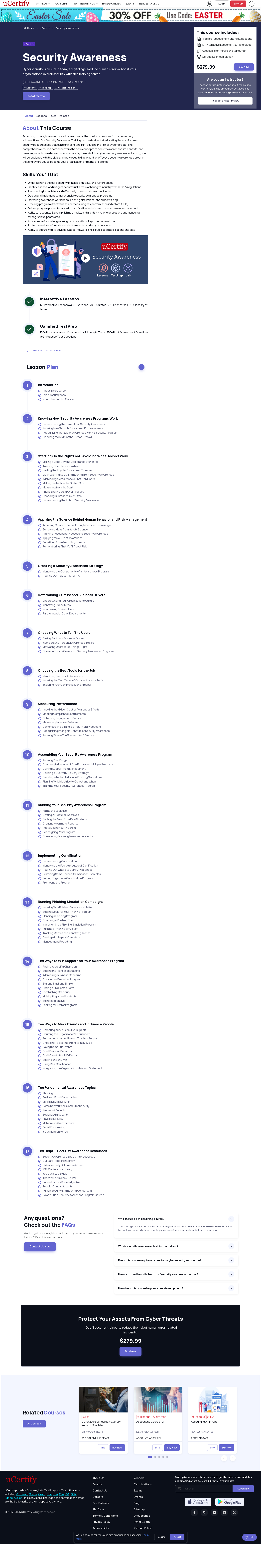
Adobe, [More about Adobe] (9, 1498)
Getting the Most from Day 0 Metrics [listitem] (62, 819)
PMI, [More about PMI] (67, 1494)
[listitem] (64, 28)
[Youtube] (214, 1512)
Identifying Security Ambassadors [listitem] (61, 676)
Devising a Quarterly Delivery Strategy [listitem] (63, 773)
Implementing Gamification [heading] (60, 855)
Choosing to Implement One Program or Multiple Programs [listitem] (76, 764)
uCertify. (27, 1512)
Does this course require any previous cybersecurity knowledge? (159, 1260)
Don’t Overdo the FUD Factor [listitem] (57, 1055)
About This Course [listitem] (52, 391)
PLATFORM (60, 3)
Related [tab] (64, 116)
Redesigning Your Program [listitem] (56, 832)
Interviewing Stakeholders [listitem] (56, 609)
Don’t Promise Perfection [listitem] (55, 1051)
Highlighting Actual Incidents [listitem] (57, 996)
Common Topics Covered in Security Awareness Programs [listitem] (76, 651)
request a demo (149, 3)
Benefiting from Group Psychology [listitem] (61, 542)
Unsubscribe (142, 1515)
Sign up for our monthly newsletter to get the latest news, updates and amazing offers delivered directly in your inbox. (213, 1478)
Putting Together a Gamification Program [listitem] (65, 878)
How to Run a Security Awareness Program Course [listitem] (71, 1195)
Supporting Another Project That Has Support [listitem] (68, 1038)
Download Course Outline (44, 350)
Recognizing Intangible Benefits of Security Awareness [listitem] (74, 731)
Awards (97, 1484)
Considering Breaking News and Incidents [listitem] (65, 836)
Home (28, 28)
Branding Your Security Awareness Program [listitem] (67, 786)
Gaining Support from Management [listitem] (62, 769)
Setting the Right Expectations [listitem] (59, 971)
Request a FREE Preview (225, 100)
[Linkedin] (224, 1512)
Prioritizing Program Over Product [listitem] (61, 492)
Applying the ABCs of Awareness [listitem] (60, 538)
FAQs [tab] (52, 116)
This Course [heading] (47, 128)
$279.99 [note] (130, 1340)
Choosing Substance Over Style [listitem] (60, 496)
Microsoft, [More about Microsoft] (22, 1494)
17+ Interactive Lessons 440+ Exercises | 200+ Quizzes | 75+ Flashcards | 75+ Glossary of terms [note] (93, 307)
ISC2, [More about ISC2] (74, 1494)
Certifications (143, 1484)
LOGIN (222, 3)
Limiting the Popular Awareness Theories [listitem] (65, 470)
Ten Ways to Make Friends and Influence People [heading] (76, 1024)
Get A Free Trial (36, 96)
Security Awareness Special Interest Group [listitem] (66, 1157)
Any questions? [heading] (66, 1221)
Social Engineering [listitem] (51, 1127)
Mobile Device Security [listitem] (54, 1102)
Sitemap (139, 1509)
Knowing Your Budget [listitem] (53, 760)
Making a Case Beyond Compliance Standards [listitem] (68, 462)
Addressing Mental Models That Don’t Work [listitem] (66, 479)
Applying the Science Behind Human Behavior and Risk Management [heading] (92, 519)
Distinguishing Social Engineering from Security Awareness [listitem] (76, 475)
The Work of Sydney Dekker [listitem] (57, 1178)
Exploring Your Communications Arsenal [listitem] (64, 685)
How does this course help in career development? (150, 1288)
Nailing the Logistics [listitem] (52, 811)
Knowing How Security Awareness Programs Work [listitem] (70, 428)
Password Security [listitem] (52, 1110)
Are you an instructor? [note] (225, 79)
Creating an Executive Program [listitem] (59, 979)
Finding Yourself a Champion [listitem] (57, 967)
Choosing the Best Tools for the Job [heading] (66, 670)
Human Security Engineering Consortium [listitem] (65, 1191)
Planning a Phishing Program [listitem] (57, 916)
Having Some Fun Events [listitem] (55, 1047)
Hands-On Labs (111, 3)
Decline (161, 1536)
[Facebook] (194, 1512)
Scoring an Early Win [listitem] (52, 1060)
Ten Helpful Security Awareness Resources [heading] (72, 1151)
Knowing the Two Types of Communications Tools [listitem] (71, 680)
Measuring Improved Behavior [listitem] (58, 722)
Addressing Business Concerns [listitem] (59, 975)
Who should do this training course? (141, 1219)
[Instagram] (204, 1512)
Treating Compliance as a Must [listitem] (59, 466)
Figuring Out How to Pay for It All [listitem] (59, 576)
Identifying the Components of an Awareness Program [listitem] (73, 571)
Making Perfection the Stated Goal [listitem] (61, 483)
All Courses (34, 1423)
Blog (136, 1503)
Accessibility (101, 1528)
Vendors (139, 1478)
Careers (98, 1497)
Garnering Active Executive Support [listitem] (62, 1030)
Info (103, 1447)
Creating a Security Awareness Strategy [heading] (70, 565)
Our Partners (101, 1503)
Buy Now (130, 1351)
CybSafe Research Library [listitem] (56, 1161)
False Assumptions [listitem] (52, 395)
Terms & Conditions (105, 1515)
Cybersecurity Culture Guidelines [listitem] (60, 1165)
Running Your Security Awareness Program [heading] (72, 805)
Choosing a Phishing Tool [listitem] (55, 920)
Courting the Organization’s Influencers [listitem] (64, 1034)
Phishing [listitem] (45, 1093)
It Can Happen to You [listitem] (53, 1132)
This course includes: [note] (218, 32)
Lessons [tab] (41, 116)
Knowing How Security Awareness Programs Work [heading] (78, 418)
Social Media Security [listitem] (53, 1115)
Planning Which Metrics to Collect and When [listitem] (67, 782)
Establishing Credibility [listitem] (54, 992)
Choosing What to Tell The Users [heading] (64, 632)
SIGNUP (238, 3)
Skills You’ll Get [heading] (40, 174)
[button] (150, 1457)
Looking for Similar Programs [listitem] (57, 1005)
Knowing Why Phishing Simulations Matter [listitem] (65, 907)
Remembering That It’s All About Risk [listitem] (62, 546)
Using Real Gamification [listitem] (54, 1064)
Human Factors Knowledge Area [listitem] (59, 1182)
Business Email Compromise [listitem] (57, 1097)
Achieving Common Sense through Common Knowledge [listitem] (74, 525)
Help (249, 1537)
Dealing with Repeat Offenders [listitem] (59, 937)
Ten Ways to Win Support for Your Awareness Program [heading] (81, 961)
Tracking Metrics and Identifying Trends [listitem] (64, 933)
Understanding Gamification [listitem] (57, 861)
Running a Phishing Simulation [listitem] (58, 929)
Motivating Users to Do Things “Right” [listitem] (63, 647)
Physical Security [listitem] (50, 1119)
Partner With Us (84, 3)
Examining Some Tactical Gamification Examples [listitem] (69, 874)
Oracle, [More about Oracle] (33, 1494)
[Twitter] (234, 1512)
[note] (30, 88)
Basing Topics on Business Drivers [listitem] (61, 638)
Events (130, 3)
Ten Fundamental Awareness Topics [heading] (67, 1087)
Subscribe (243, 1488)
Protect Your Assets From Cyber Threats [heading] (130, 1318)
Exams (138, 1490)
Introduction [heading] (48, 385)
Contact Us (100, 1490)
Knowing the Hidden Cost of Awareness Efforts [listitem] (69, 709)
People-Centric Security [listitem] (55, 1186)
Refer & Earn (142, 1522)
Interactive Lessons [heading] (59, 299)
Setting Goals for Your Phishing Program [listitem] (64, 912)
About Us (98, 1478)
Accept (177, 1536)
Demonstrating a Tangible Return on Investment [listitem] (69, 727)
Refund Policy (143, 1528)
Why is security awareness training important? (148, 1246)
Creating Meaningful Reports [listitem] (58, 824)
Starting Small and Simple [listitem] (55, 984)
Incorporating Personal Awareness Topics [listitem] (66, 643)
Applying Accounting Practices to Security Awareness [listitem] (73, 534)
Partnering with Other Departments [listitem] (62, 613)
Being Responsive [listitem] (51, 1001)
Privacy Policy (101, 1522)
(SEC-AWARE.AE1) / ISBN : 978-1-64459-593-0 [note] (54, 82)
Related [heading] (39, 1412)
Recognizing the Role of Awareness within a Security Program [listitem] (77, 433)
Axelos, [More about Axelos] (18, 1498)
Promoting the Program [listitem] (54, 883)
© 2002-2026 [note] (30, 1512)
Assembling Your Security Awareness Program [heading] (75, 754)
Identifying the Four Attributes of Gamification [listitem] (68, 866)
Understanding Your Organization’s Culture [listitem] (66, 601)
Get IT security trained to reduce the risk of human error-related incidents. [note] (130, 1329)
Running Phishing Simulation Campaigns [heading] (71, 901)
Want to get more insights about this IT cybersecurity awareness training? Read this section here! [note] (63, 1235)
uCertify (45, 28)
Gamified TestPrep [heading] (58, 326)
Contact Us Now (39, 1246)
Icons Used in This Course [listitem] (56, 399)
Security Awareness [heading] (75, 57)
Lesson (42, 367)
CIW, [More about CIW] (62, 1494)
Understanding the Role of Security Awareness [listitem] (69, 500)
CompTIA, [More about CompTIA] (53, 1494)
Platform (98, 1509)
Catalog (41, 3)
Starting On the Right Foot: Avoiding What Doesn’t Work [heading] (83, 456)
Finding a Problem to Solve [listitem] (56, 988)
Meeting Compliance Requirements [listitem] (62, 714)
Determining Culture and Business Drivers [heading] (71, 595)
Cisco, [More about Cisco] (42, 1494)
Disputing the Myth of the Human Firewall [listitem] (65, 437)
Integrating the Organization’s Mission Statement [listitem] (70, 1068)
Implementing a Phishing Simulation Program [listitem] (67, 925)
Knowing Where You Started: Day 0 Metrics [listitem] (66, 735)
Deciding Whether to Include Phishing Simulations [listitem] (70, 777)
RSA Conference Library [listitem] (55, 1169)
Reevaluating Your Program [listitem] (57, 828)
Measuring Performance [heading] (57, 703)
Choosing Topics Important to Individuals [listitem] (65, 1043)
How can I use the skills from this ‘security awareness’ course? (158, 1274)
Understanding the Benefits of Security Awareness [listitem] (71, 424)
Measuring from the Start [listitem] (55, 487)
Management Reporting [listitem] (55, 942)
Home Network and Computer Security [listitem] (63, 1106)
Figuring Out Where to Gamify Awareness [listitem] (65, 870)
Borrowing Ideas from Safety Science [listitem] (63, 529)
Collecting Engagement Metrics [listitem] (59, 718)
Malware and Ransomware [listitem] (56, 1123)
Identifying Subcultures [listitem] (54, 605)
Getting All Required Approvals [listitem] (59, 815)
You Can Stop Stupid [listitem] (52, 1174)
